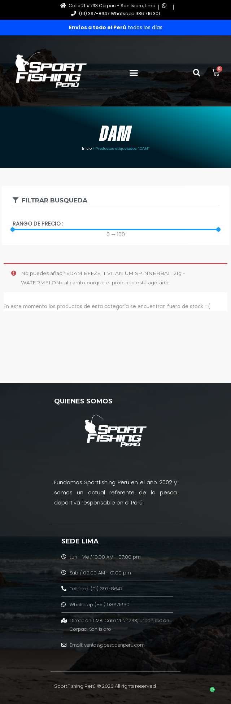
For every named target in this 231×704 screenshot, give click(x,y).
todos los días (115, 27)
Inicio (87, 148)
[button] (134, 73)
